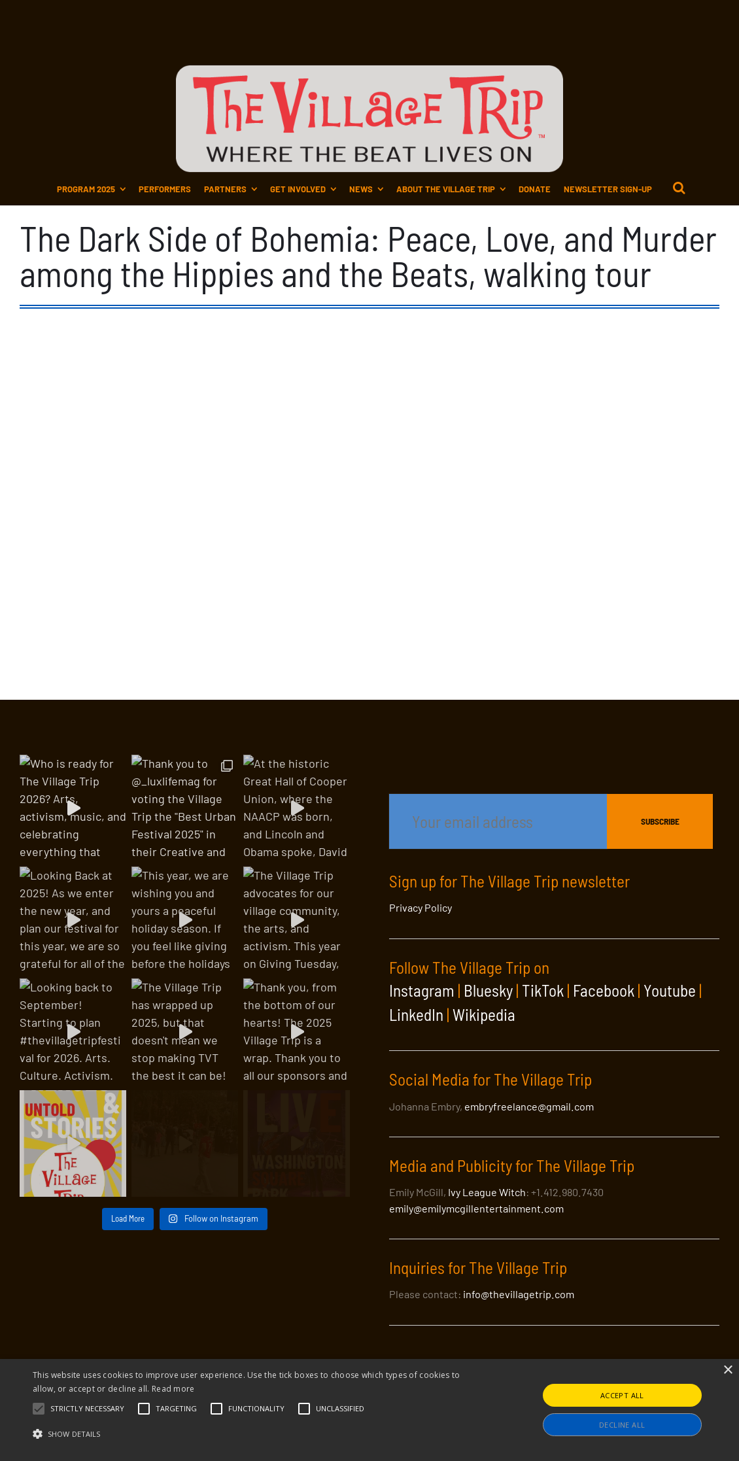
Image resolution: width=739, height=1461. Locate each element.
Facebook (603, 990)
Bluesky (488, 990)
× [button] (727, 1370)
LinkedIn (416, 1014)
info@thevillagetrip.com (518, 1294)
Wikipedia (484, 1014)
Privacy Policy (420, 907)
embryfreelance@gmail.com (529, 1106)
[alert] (369, 1410)
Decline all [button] (622, 1425)
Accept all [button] (622, 1395)
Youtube (670, 990)
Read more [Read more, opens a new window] (173, 1388)
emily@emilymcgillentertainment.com (476, 1208)
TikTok (543, 990)
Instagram (422, 990)
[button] (87, 1409)
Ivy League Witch (487, 1192)
